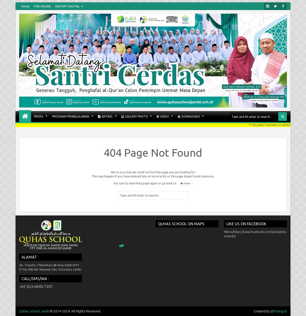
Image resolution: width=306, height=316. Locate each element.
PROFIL (39, 116)
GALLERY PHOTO (134, 116)
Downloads (189, 116)
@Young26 (279, 311)
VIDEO (163, 116)
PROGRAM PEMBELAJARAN (70, 116)
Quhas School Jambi (34, 311)
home (185, 183)
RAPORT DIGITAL (67, 6)
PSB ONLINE (42, 6)
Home (25, 6)
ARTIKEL (105, 116)
